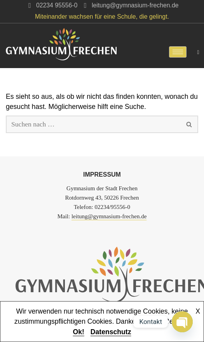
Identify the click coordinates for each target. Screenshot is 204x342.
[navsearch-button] (198, 52)
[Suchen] (93, 124)
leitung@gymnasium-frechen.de (108, 216)
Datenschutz (111, 332)
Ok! (78, 332)
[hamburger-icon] (178, 52)
